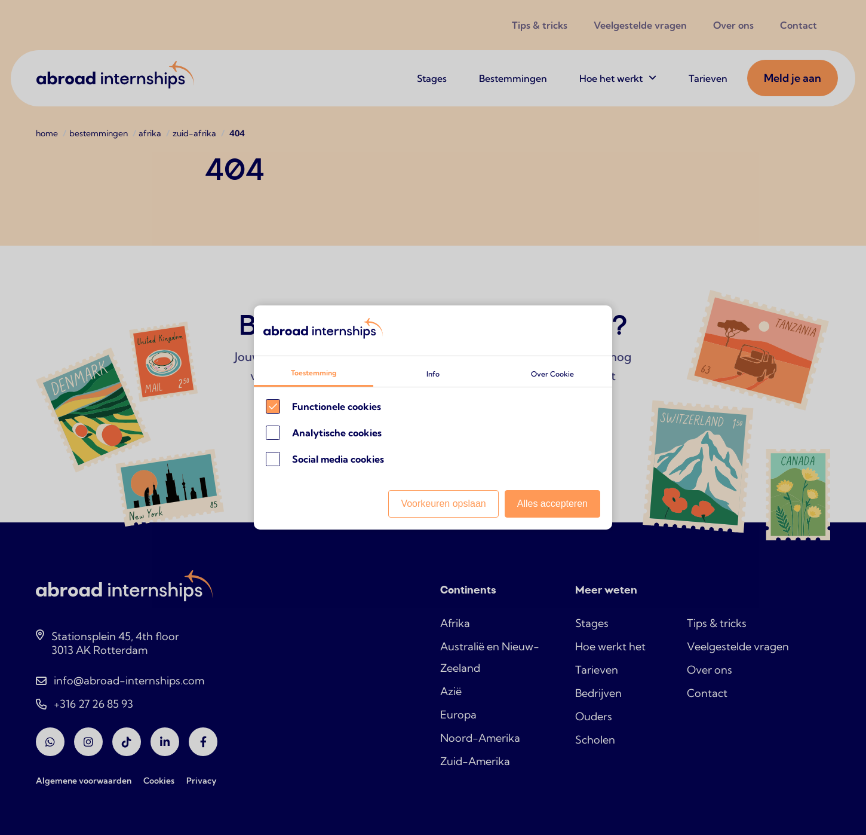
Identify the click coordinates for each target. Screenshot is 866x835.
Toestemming (313, 372)
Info (433, 373)
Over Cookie (552, 373)
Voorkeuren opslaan (443, 503)
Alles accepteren (552, 503)
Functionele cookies (336, 406)
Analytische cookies (337, 433)
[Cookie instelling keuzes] (433, 417)
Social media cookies (338, 459)
